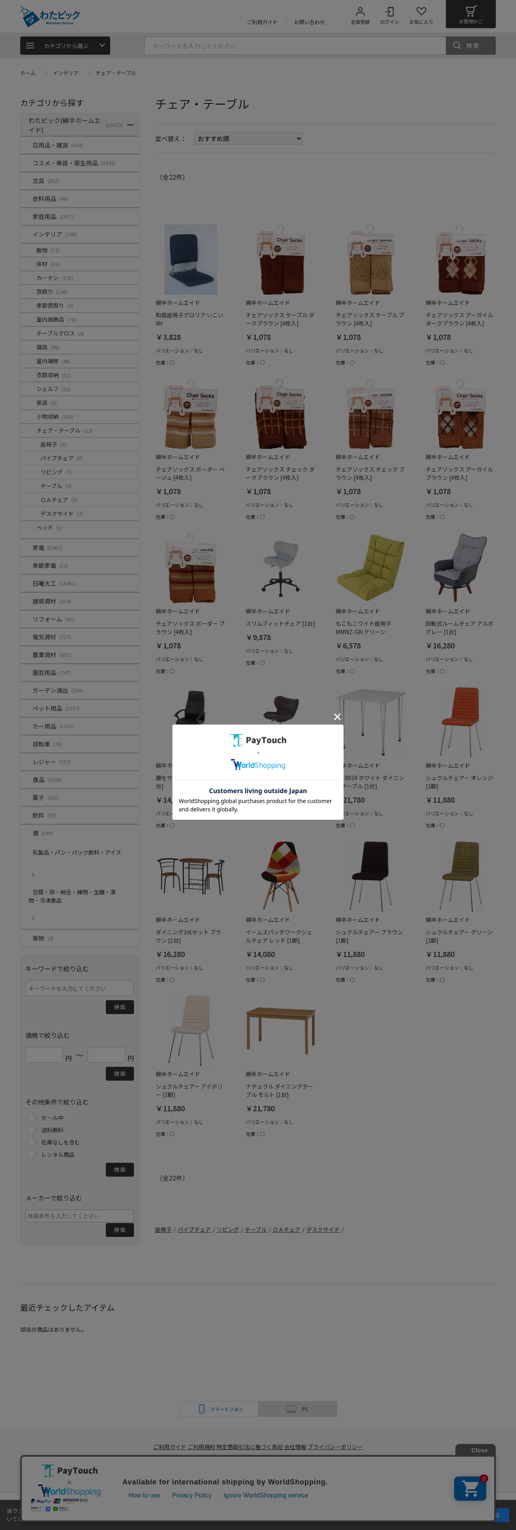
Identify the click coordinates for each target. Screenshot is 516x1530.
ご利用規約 (201, 1447)
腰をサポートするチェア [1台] (189, 782)
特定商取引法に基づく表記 (250, 1447)
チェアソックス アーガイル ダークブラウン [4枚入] (459, 319)
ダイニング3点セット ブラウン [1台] (188, 936)
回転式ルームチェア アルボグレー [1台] (459, 627)
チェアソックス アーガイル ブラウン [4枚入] (459, 473)
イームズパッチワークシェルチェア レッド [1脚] (279, 936)
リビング (228, 1229)
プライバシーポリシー (341, 1447)
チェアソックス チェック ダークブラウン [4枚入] (280, 473)
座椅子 (163, 1229)
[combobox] (79, 1216)
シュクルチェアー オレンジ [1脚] (459, 782)
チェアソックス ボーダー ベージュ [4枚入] (190, 473)
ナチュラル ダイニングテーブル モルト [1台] (279, 1090)
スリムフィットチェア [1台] (280, 623)
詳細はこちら (45, 1519)
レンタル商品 (58, 1154)
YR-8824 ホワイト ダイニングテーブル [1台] (370, 782)
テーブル (256, 1229)
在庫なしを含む (60, 1142)
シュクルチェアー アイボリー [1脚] (189, 1090)
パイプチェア (194, 1229)
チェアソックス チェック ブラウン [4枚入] (370, 473)
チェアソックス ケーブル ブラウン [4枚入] (370, 319)
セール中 (52, 1118)
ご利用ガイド (165, 1447)
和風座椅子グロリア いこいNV (190, 319)
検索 (473, 45)
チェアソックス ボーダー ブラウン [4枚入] (190, 627)
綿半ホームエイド (165, 1475)
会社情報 (298, 1447)
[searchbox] (81, 1215)
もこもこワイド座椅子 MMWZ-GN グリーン (363, 627)
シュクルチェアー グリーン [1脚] (459, 936)
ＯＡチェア (286, 1229)
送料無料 (52, 1130)
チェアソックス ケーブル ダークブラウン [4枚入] (280, 319)
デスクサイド (323, 1229)
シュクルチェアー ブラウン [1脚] (369, 936)
